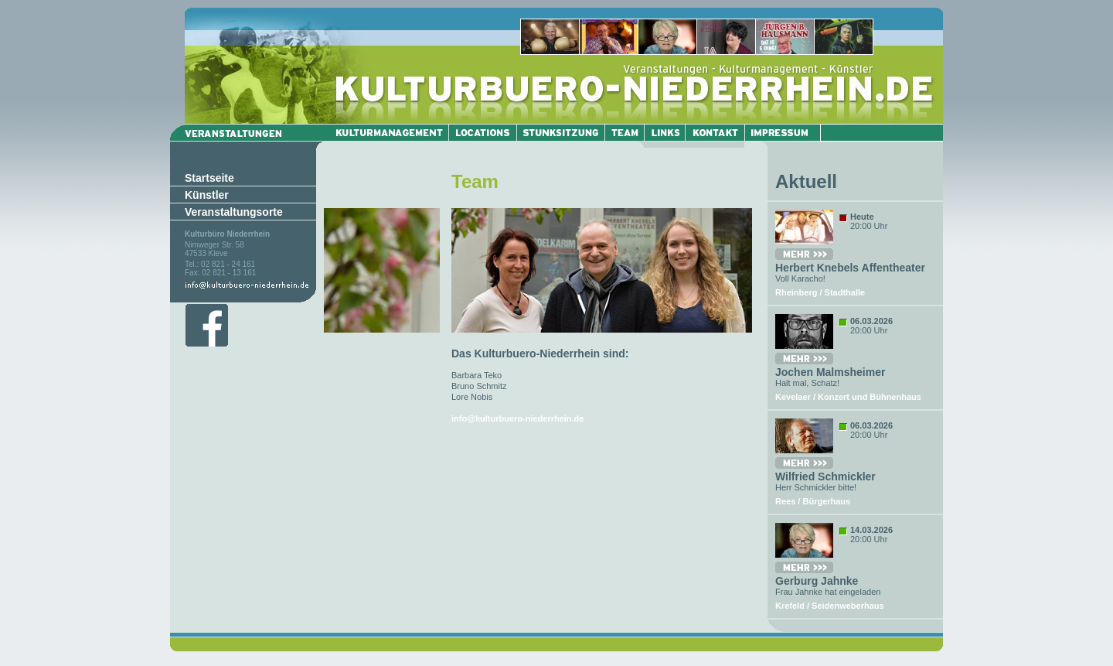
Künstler (207, 195)
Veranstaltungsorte (234, 212)
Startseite (209, 178)
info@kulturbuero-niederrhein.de (517, 418)
